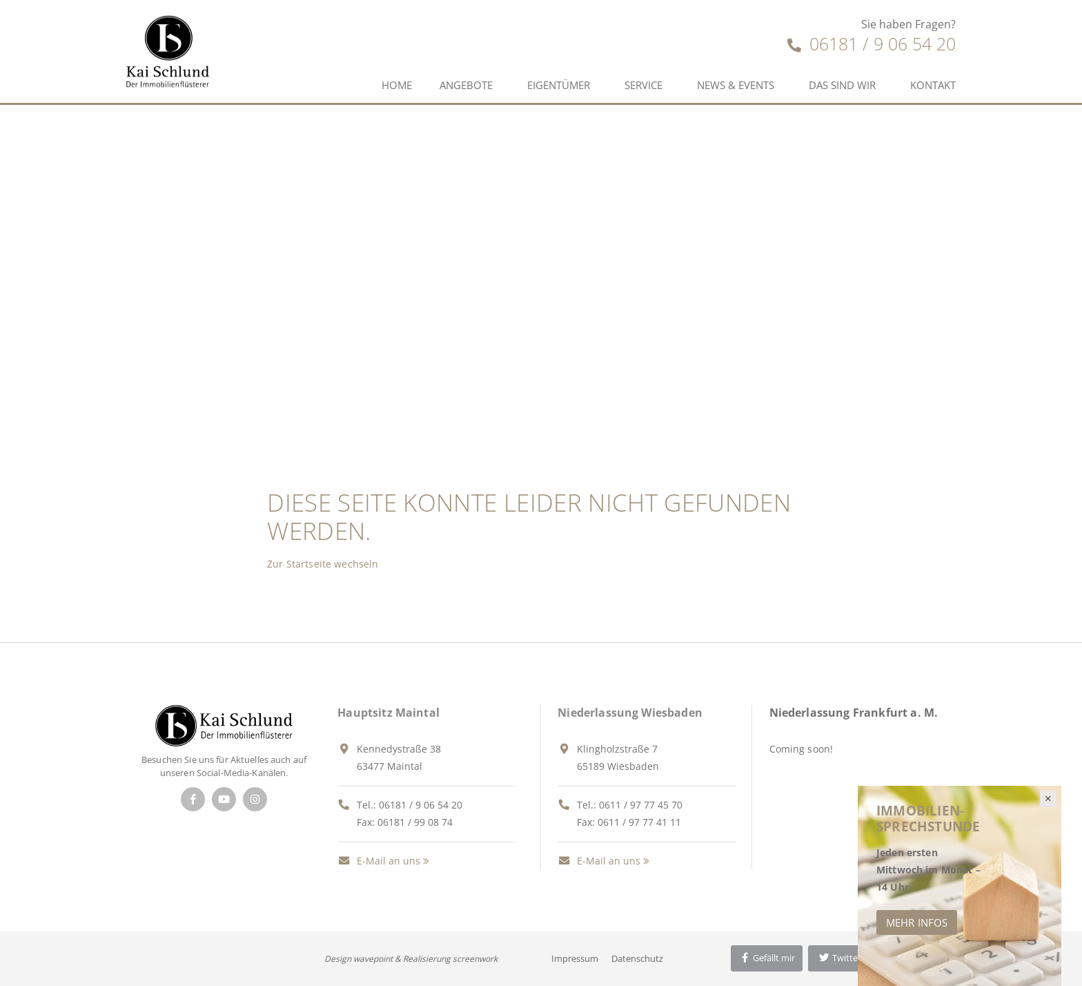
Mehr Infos (916, 922)
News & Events (735, 85)
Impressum (574, 958)
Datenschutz (637, 958)
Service (643, 85)
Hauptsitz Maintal (388, 712)
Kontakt (933, 85)
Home (397, 85)
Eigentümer (558, 85)
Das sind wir (842, 85)
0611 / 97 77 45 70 (640, 804)
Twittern (842, 957)
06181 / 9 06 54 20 (871, 43)
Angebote (466, 85)
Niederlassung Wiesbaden (630, 712)
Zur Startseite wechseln (322, 563)
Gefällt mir (766, 957)
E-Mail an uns (378, 860)
